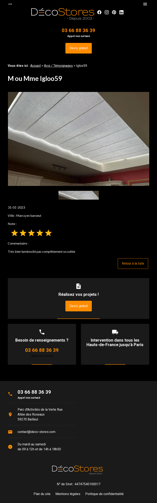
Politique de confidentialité (104, 494)
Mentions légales (67, 494)
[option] (78, 139)
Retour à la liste (133, 263)
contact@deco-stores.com (36, 432)
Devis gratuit (79, 48)
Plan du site (42, 494)
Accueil (35, 66)
